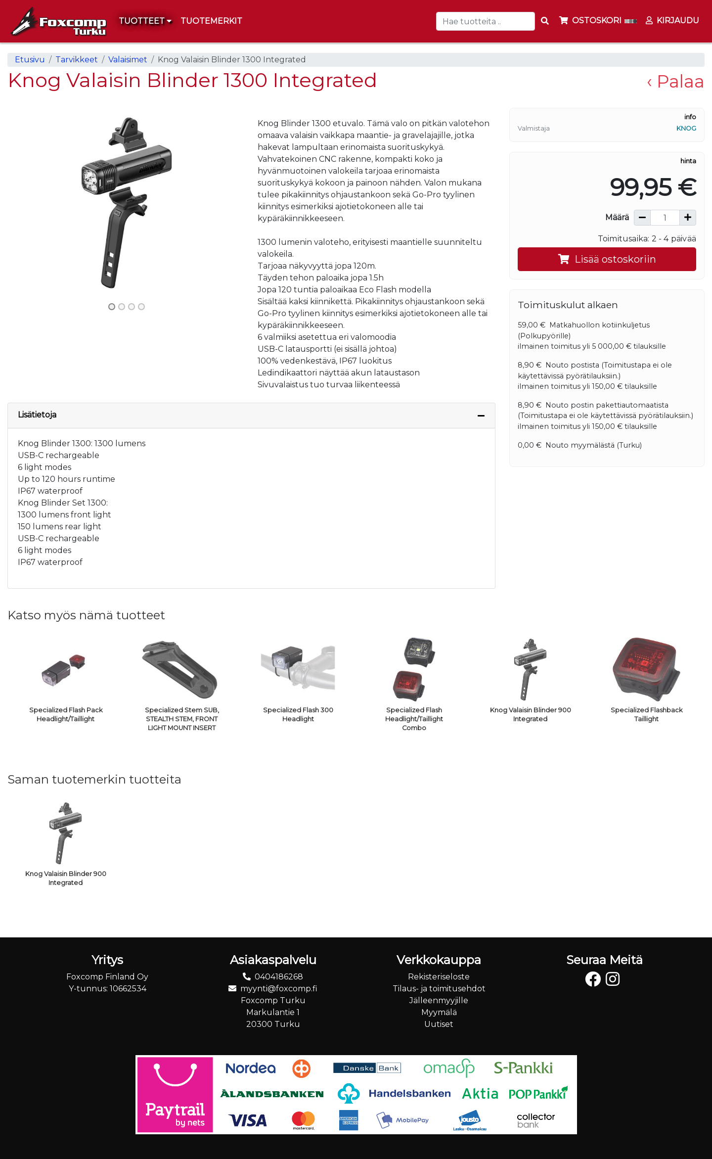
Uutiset (438, 1024)
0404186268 (279, 976)
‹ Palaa (676, 81)
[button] (25, 203)
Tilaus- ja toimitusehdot (439, 988)
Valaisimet (127, 59)
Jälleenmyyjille (438, 1000)
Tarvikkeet (76, 59)
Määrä (617, 217)
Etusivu (30, 59)
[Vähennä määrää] (642, 217)
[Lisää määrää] (688, 217)
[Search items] (544, 21)
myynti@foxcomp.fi (278, 988)
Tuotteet (145, 21)
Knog (686, 128)
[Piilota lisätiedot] (481, 415)
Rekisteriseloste (439, 976)
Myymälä (439, 1012)
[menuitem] (212, 21)
